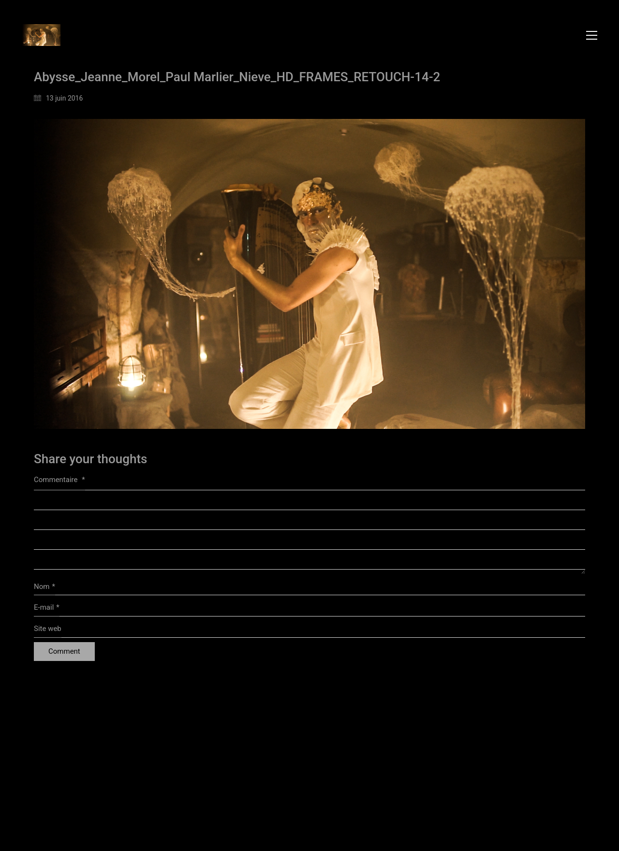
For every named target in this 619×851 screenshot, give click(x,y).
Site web (47, 628)
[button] (591, 35)
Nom (44, 587)
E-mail (46, 608)
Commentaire (59, 479)
